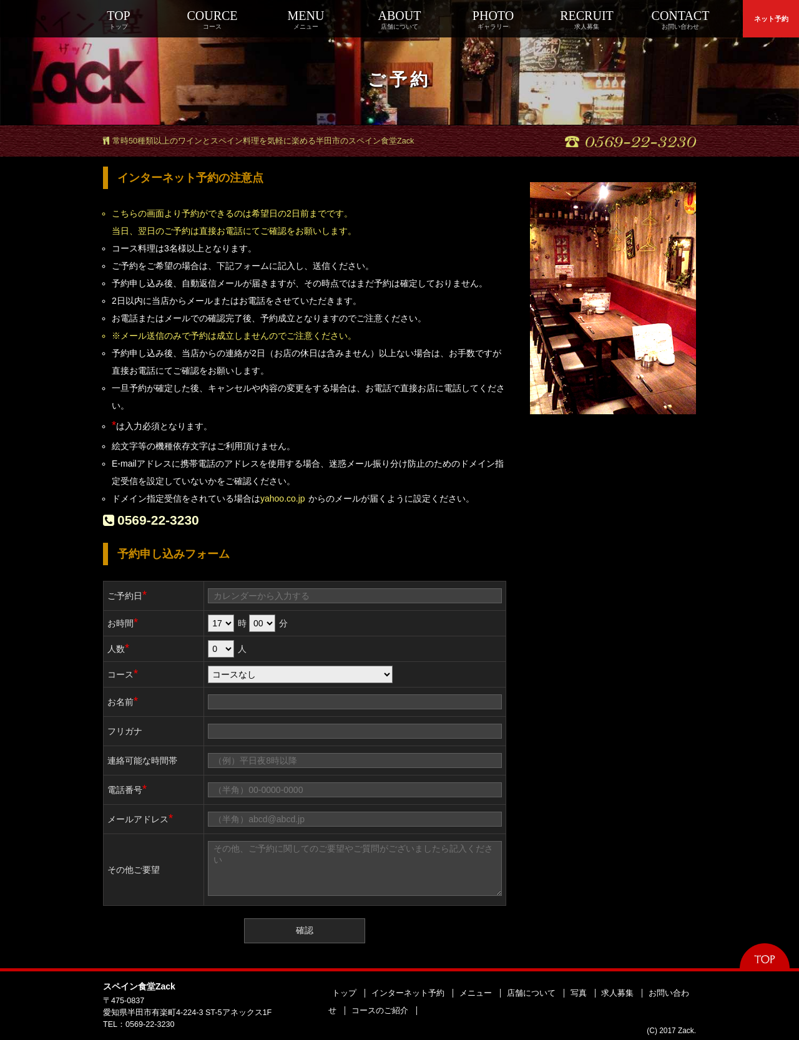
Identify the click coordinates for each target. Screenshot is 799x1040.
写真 (579, 993)
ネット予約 (771, 18)
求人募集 (617, 993)
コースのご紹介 (379, 1010)
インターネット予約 (407, 993)
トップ (344, 993)
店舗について (531, 993)
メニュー (475, 993)
